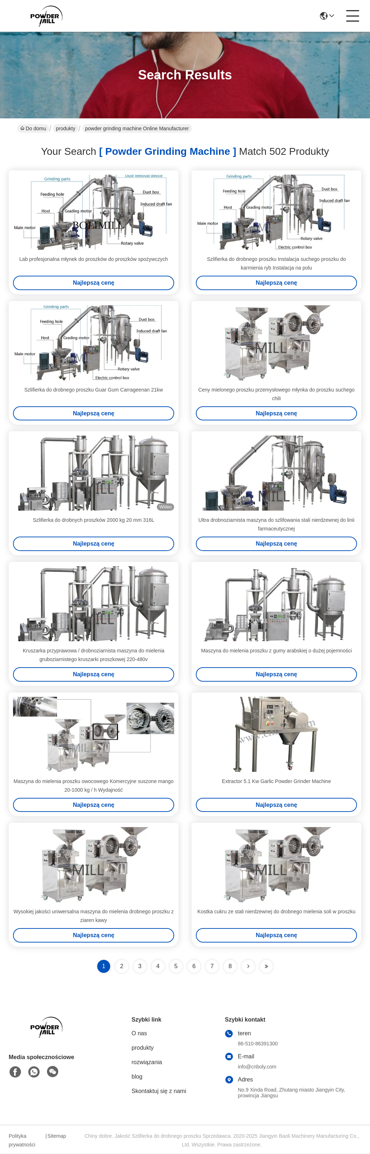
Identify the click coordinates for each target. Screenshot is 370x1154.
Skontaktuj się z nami (159, 1092)
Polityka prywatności (22, 1141)
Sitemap (56, 1137)
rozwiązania (147, 1063)
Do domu (33, 128)
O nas (139, 1034)
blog (137, 1077)
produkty (66, 128)
